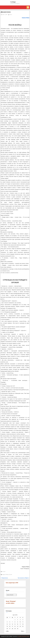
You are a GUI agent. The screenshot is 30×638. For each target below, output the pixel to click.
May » (22, 631)
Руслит (3, 571)
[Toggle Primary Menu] (28, 7)
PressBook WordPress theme (23, 636)
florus (11, 14)
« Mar (7, 631)
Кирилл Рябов (5, 574)
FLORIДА (13, 2)
